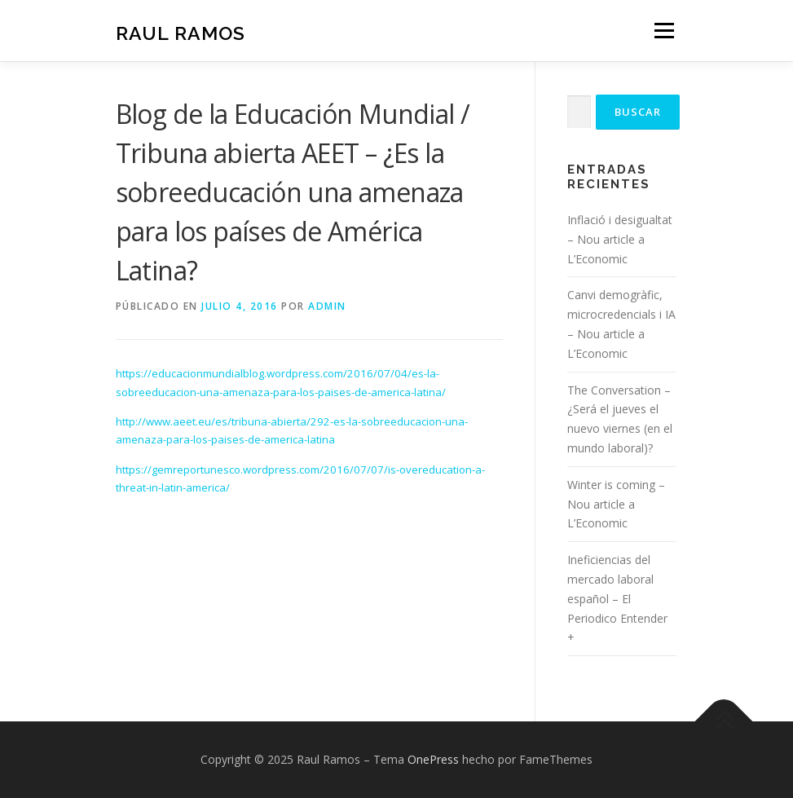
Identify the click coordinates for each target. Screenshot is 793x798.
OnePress (433, 759)
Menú (664, 30)
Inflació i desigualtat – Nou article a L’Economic (619, 239)
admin (327, 306)
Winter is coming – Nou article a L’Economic (616, 504)
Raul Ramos (180, 32)
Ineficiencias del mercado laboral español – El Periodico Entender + (617, 598)
